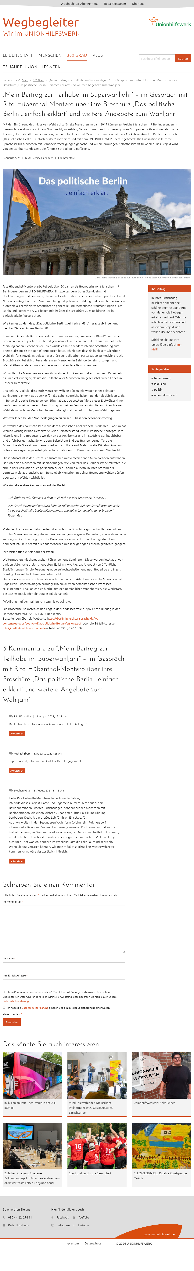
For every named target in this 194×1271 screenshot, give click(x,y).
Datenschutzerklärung (16, 1001)
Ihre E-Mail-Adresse (15, 975)
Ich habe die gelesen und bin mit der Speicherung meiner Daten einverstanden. (56, 1011)
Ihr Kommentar (13, 901)
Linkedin (84, 1230)
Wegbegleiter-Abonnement (79, 3)
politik (158, 389)
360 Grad (77, 55)
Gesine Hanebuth (43, 158)
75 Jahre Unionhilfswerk (31, 66)
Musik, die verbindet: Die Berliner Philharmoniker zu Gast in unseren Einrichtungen (92, 1107)
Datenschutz (92, 1248)
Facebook (63, 1222)
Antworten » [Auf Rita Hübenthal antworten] (16, 733)
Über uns (138, 3)
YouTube (84, 1222)
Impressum (70, 1248)
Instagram (63, 1230)
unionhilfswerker (165, 395)
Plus (98, 55)
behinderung (162, 378)
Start (25, 80)
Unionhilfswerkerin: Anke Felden (156, 1102)
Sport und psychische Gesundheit (91, 1173)
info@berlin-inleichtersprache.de (25, 628)
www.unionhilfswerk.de (159, 1239)
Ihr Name (9, 958)
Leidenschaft (18, 55)
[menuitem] (18, 55)
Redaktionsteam (115, 3)
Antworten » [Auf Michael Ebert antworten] (16, 770)
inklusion (160, 384)
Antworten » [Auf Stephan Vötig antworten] (16, 861)
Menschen (50, 55)
